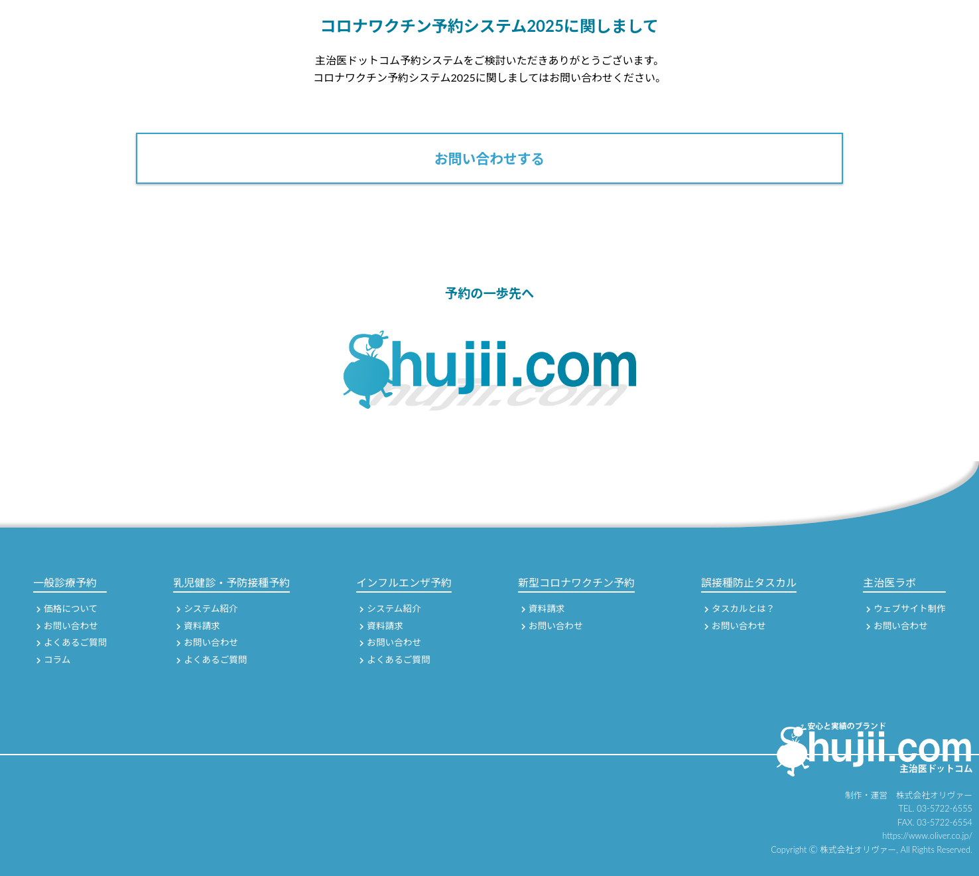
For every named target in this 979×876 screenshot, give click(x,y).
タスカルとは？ (739, 608)
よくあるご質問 (71, 642)
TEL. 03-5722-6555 (935, 808)
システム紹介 (206, 608)
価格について (67, 608)
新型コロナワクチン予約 (576, 582)
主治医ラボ (889, 582)
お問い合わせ (67, 625)
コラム (53, 659)
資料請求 (198, 625)
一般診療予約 (65, 582)
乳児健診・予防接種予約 (231, 582)
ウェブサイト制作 (906, 608)
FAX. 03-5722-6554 (934, 822)
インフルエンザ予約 (404, 582)
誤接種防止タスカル (749, 582)
